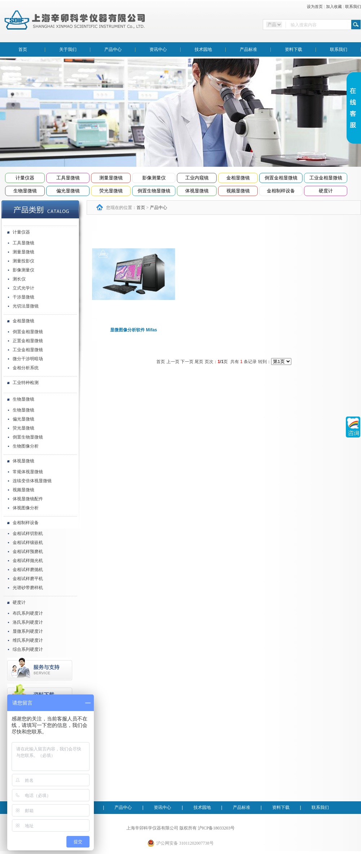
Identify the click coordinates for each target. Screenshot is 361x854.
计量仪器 (25, 177)
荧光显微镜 (111, 190)
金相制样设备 (281, 190)
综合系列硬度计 (28, 649)
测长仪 (19, 279)
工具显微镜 (68, 177)
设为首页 (315, 6)
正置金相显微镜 (28, 340)
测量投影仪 (23, 260)
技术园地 (203, 49)
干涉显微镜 (23, 297)
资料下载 (293, 49)
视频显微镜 (238, 190)
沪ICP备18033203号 (216, 828)
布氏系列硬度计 (28, 613)
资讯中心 (158, 49)
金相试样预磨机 (28, 551)
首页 (22, 49)
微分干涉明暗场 (28, 358)
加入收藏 (334, 6)
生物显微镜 (25, 190)
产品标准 (248, 49)
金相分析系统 (26, 367)
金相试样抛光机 (28, 560)
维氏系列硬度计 (28, 640)
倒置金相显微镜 (281, 177)
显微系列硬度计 (28, 631)
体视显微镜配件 (28, 498)
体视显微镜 (197, 190)
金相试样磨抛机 (28, 569)
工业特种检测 (26, 382)
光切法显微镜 (26, 306)
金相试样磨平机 (28, 578)
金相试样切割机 (28, 533)
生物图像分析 (26, 446)
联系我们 (353, 6)
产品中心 (113, 49)
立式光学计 (23, 288)
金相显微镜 (238, 177)
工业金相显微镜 (325, 177)
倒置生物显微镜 (154, 190)
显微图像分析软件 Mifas (133, 329)
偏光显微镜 (68, 190)
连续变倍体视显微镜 (32, 480)
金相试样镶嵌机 (28, 542)
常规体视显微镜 (28, 471)
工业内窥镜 (197, 177)
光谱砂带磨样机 (28, 587)
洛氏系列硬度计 (28, 622)
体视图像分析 (26, 507)
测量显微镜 (111, 177)
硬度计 (326, 190)
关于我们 (68, 49)
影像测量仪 (154, 177)
